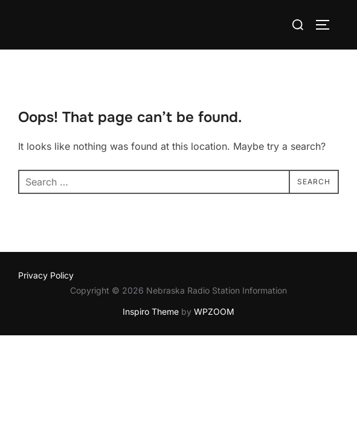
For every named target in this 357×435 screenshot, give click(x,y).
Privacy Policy (46, 275)
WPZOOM (214, 311)
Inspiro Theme (151, 311)
